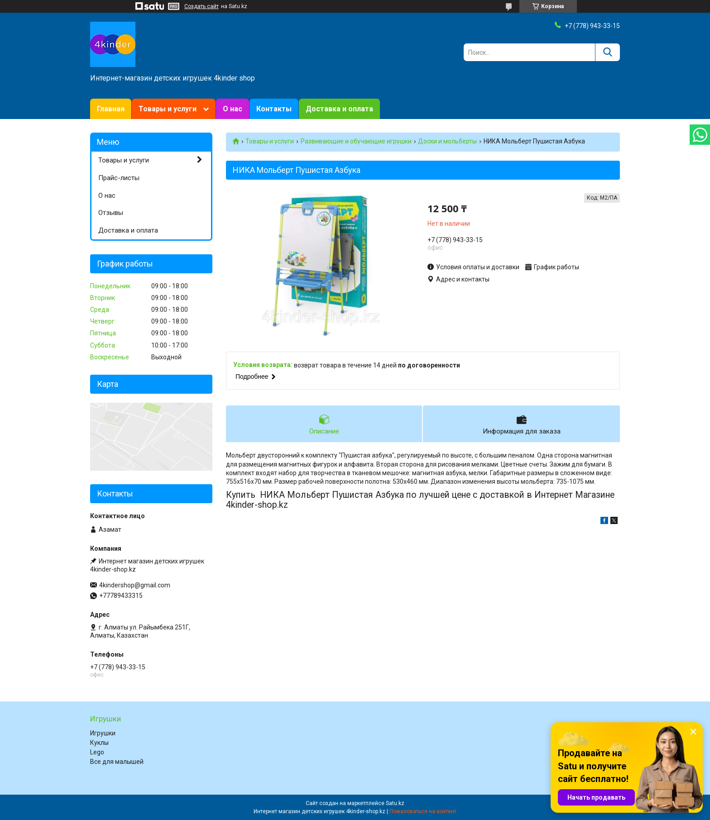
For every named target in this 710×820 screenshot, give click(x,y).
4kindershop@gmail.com (134, 585)
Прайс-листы (118, 178)
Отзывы (110, 213)
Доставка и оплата (339, 109)
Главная (111, 109)
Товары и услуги (168, 109)
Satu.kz (395, 803)
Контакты (274, 109)
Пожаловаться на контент (422, 811)
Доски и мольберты (447, 141)
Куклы (99, 742)
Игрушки (102, 733)
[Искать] (607, 52)
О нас (232, 109)
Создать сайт (201, 6)
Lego (97, 752)
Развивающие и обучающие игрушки (356, 141)
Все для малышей (117, 761)
